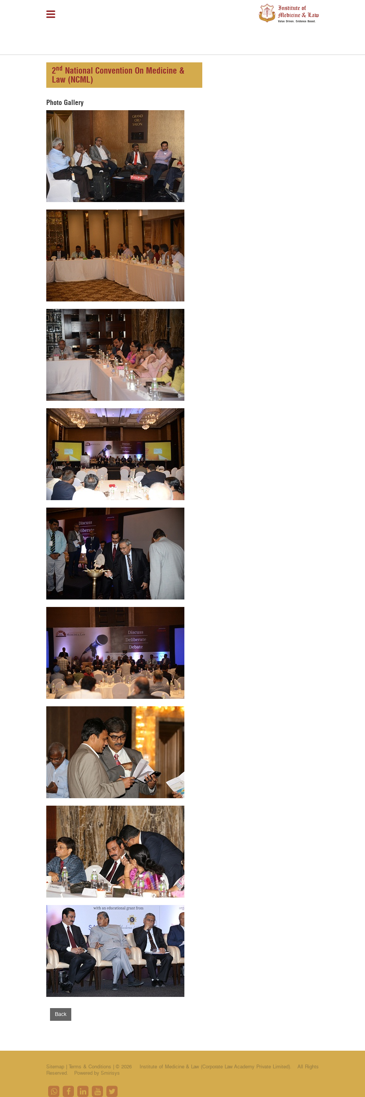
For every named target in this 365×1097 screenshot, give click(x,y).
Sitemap (55, 1068)
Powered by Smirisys (97, 1074)
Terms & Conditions (91, 1068)
